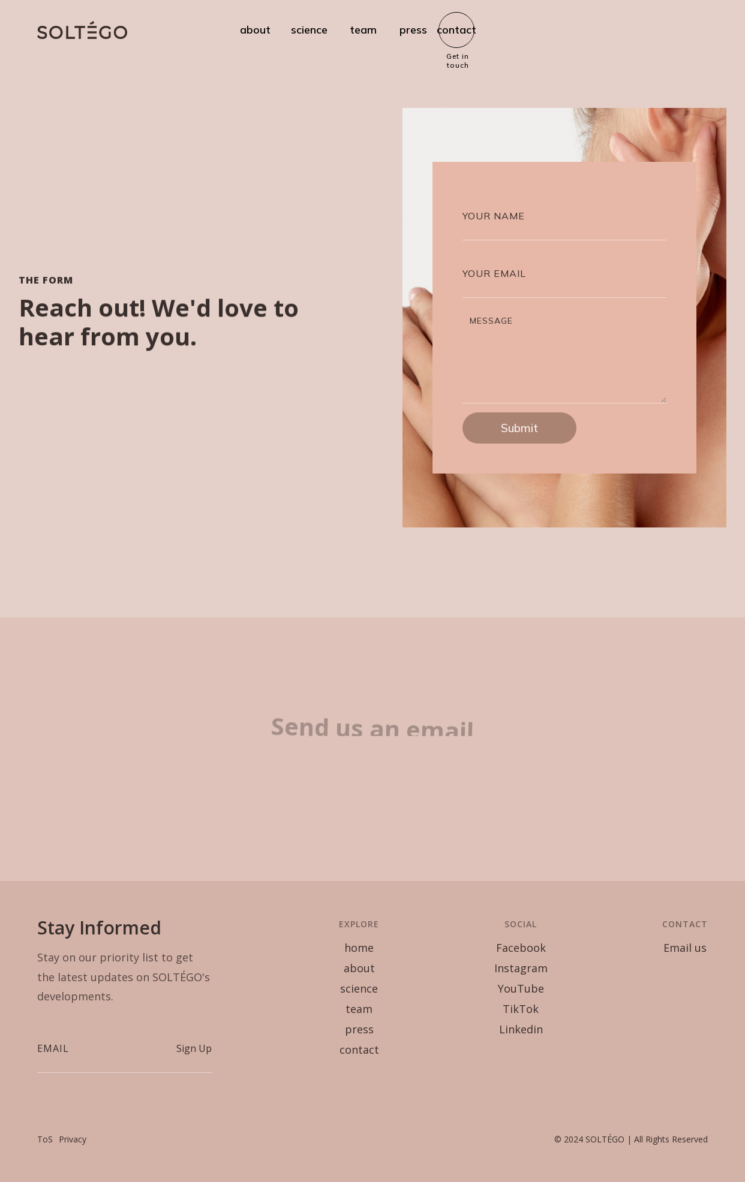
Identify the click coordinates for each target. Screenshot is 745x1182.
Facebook (521, 947)
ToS (45, 1139)
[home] (82, 30)
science (309, 30)
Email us (685, 947)
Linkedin (521, 1029)
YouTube (521, 988)
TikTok (521, 1009)
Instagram (521, 968)
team (363, 30)
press (413, 30)
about (255, 30)
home (359, 947)
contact (456, 30)
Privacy (72, 1139)
